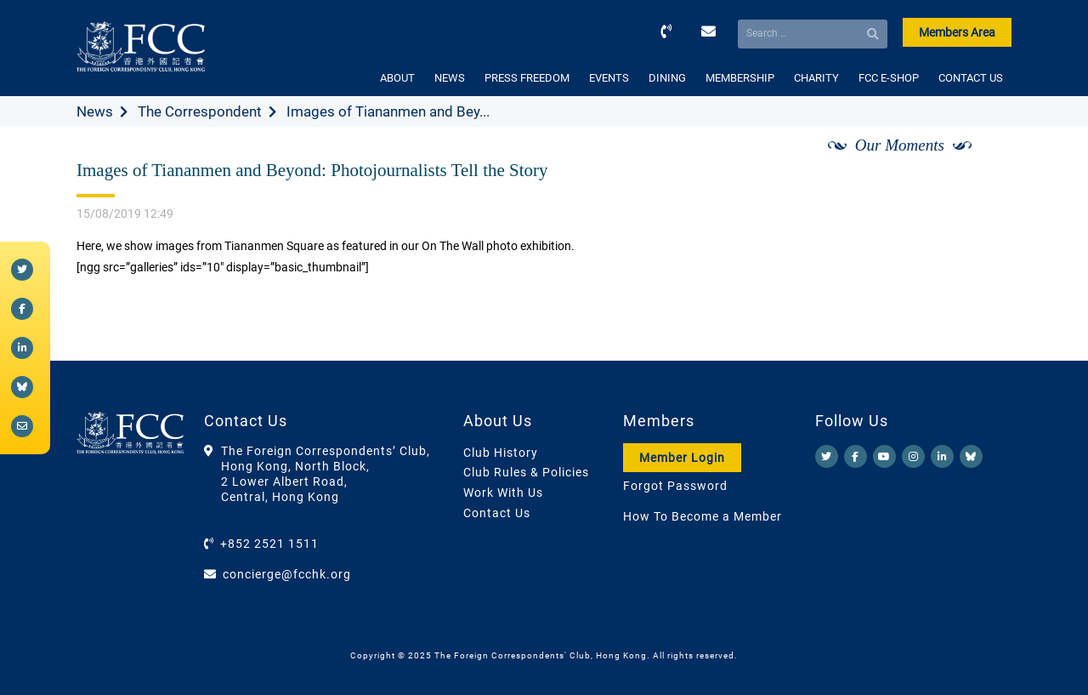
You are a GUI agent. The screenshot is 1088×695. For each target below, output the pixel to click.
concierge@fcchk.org (287, 574)
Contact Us (496, 513)
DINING (667, 77)
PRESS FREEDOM (527, 77)
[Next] (980, 164)
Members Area (957, 32)
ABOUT (397, 77)
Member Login (682, 457)
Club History (500, 452)
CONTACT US (970, 77)
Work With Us (503, 492)
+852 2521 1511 (269, 543)
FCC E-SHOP (888, 77)
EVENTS (609, 77)
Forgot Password (675, 486)
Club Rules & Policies (526, 472)
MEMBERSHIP (740, 77)
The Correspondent (200, 111)
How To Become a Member (702, 516)
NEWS (449, 77)
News (94, 111)
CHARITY (816, 77)
